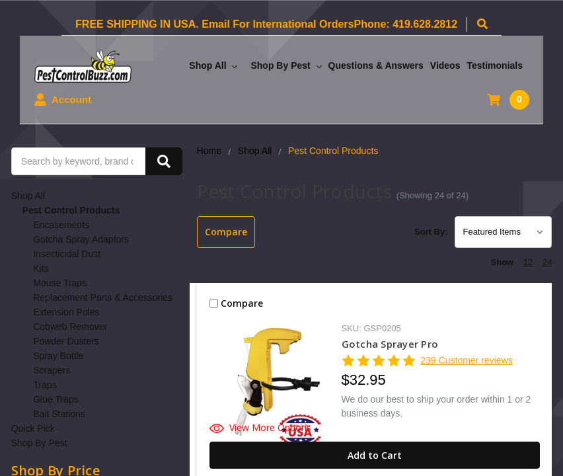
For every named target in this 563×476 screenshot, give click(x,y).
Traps (44, 384)
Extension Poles (66, 312)
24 (547, 262)
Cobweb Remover (70, 326)
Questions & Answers (376, 65)
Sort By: (431, 232)
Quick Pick (33, 428)
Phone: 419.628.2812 (405, 24)
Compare (226, 231)
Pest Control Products (71, 210)
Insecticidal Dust (66, 254)
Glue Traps (55, 399)
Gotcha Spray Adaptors (81, 239)
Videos (445, 65)
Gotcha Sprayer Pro (390, 343)
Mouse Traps (60, 283)
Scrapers (51, 370)
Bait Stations (59, 414)
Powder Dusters (66, 341)
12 (528, 262)
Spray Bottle (58, 355)
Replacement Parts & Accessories (102, 297)
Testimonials (495, 65)
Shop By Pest (285, 65)
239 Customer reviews (466, 360)
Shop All (213, 65)
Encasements (61, 224)
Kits (40, 268)
